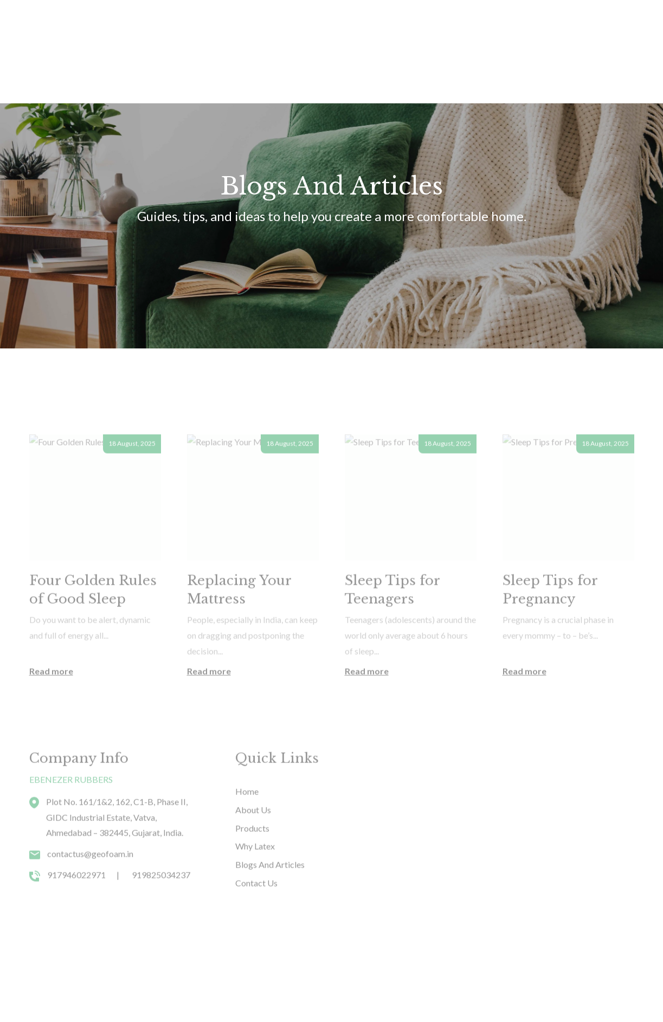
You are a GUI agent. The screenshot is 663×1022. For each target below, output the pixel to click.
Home (122, 25)
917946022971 (76, 894)
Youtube (567, 986)
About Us (234, 25)
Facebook (519, 986)
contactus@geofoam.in (90, 874)
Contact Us (397, 25)
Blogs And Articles (270, 884)
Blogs (343, 25)
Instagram (615, 986)
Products (171, 25)
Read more (51, 690)
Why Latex (293, 25)
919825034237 (161, 894)
